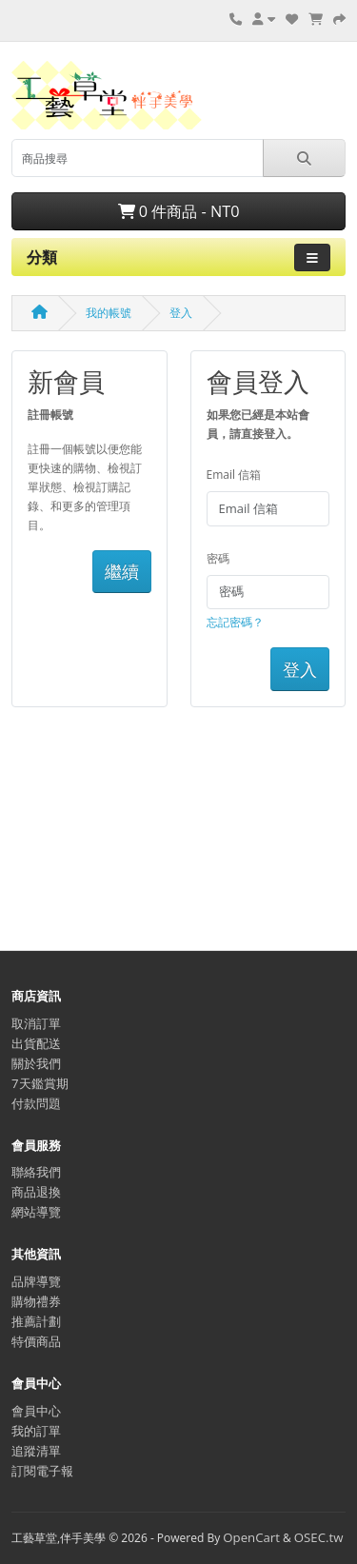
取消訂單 (36, 1023)
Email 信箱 (234, 474)
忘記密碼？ (235, 622)
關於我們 (36, 1063)
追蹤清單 (36, 1450)
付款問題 (36, 1103)
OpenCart (251, 1537)
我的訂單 (36, 1430)
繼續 (122, 571)
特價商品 (36, 1341)
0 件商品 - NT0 (179, 211)
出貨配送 (36, 1043)
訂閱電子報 (42, 1470)
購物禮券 (36, 1301)
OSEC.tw (319, 1537)
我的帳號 (108, 313)
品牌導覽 (36, 1281)
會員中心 (36, 1410)
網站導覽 (36, 1211)
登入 (180, 313)
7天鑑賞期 (40, 1083)
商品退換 (36, 1191)
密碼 (218, 558)
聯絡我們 (36, 1171)
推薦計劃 (36, 1321)
